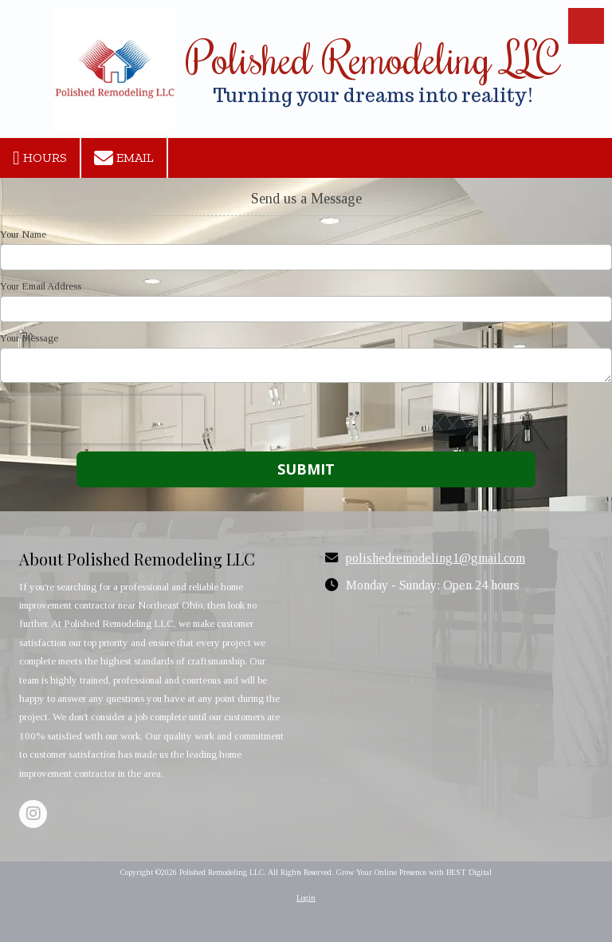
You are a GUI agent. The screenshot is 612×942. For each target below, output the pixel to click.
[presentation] (102, 419)
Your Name (23, 234)
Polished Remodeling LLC (373, 57)
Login (306, 897)
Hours (40, 158)
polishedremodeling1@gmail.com (435, 558)
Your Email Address (40, 286)
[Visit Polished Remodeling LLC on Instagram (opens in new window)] (33, 814)
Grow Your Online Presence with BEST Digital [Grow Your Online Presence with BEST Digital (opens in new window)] (414, 872)
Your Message (29, 338)
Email (124, 158)
